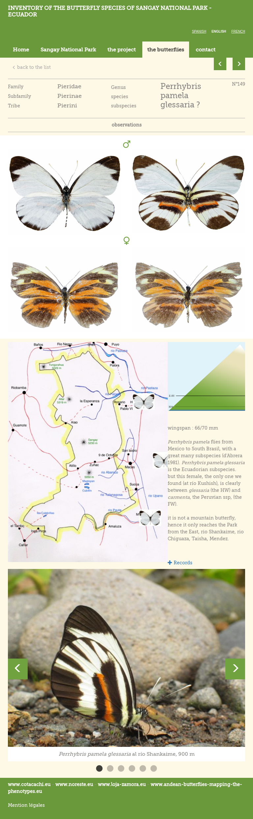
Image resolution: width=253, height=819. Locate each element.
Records (180, 562)
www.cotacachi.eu (29, 784)
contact (205, 50)
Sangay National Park (68, 50)
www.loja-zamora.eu (122, 784)
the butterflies (165, 50)
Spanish (199, 31)
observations (127, 124)
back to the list (31, 67)
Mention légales (26, 805)
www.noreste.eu (74, 784)
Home (21, 50)
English (218, 31)
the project (121, 50)
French (238, 31)
